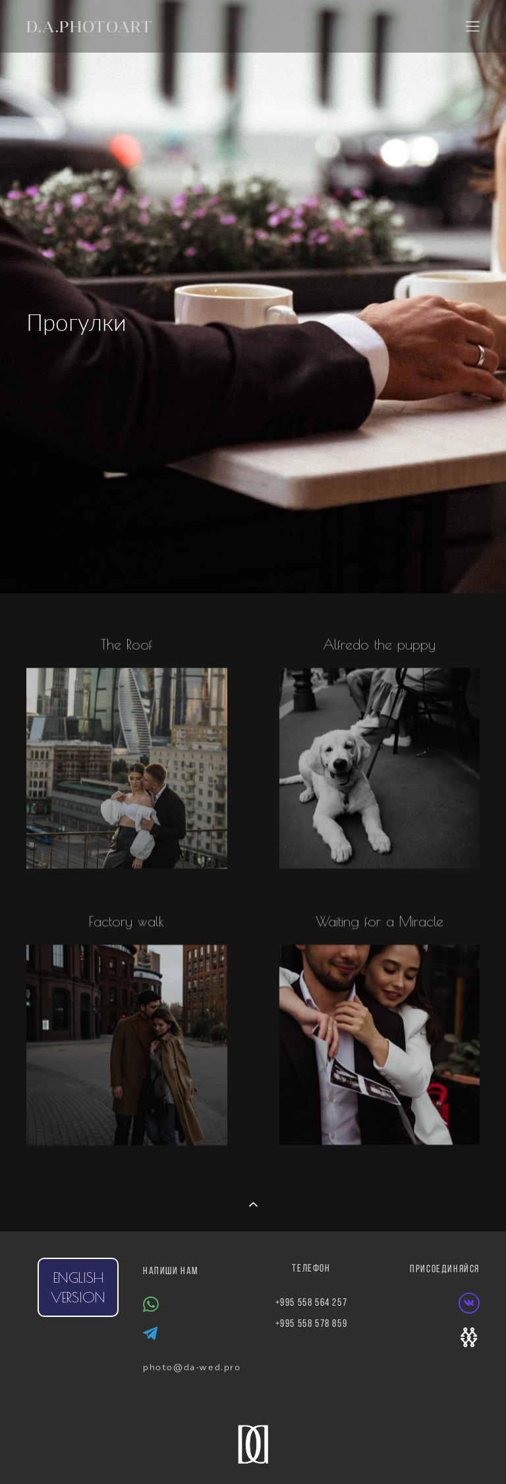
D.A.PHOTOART (89, 26)
